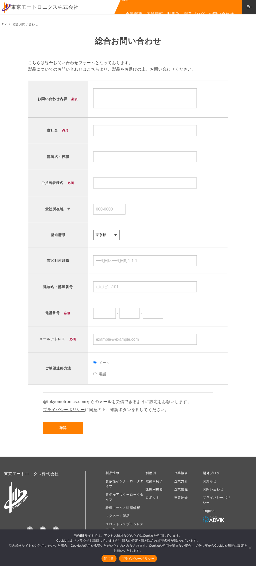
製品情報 (154, 14)
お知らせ (209, 481)
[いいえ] (249, 547)
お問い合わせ (221, 14)
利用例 (173, 14)
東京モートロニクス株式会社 (40, 7)
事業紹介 (181, 497)
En (249, 7)
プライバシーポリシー (64, 410)
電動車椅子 (154, 481)
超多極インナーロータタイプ (125, 483)
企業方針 (181, 481)
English (209, 511)
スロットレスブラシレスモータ (125, 526)
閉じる (109, 558)
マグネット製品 (118, 516)
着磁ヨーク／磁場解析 (123, 508)
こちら (93, 69)
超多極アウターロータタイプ (125, 497)
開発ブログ (194, 14)
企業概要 (134, 14)
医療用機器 (154, 489)
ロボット (152, 497)
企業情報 (181, 489)
